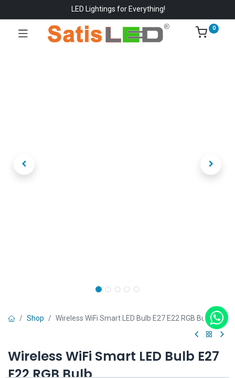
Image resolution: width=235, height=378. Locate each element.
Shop (35, 318)
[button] (24, 164)
